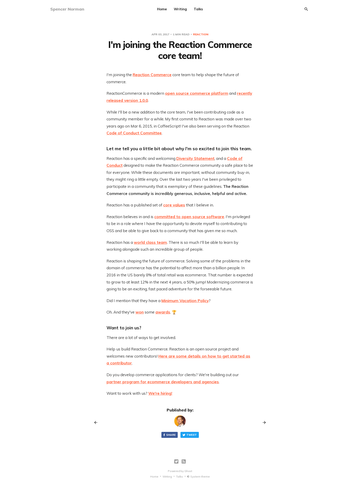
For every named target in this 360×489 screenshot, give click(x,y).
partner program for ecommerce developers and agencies (163, 381)
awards (162, 312)
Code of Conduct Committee (134, 133)
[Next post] (262, 422)
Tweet (189, 435)
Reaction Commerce (152, 74)
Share (169, 435)
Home (162, 9)
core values (174, 205)
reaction (200, 34)
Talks (198, 9)
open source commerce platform (196, 93)
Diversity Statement (195, 158)
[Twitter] (176, 461)
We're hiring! (160, 393)
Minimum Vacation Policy (185, 300)
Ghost (188, 471)
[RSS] (183, 461)
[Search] (306, 9)
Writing (180, 9)
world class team (150, 242)
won (139, 312)
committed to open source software (189, 216)
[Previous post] (97, 422)
